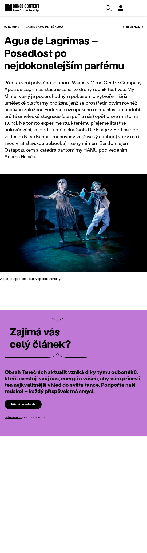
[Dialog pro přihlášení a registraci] (120, 8)
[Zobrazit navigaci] (138, 8)
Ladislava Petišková (44, 27)
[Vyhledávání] (108, 8)
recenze (133, 26)
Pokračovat (13, 417)
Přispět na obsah (23, 404)
